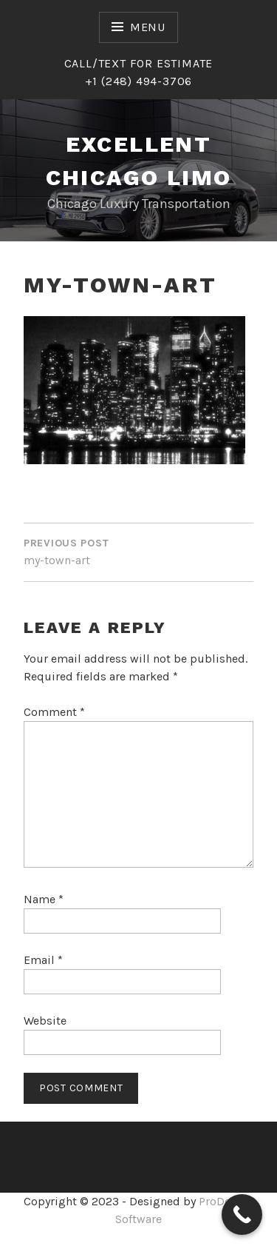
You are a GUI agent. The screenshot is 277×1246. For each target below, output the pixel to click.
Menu (147, 27)
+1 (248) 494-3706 (139, 81)
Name (44, 899)
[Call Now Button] (242, 1214)
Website (45, 1021)
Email (43, 960)
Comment (54, 712)
